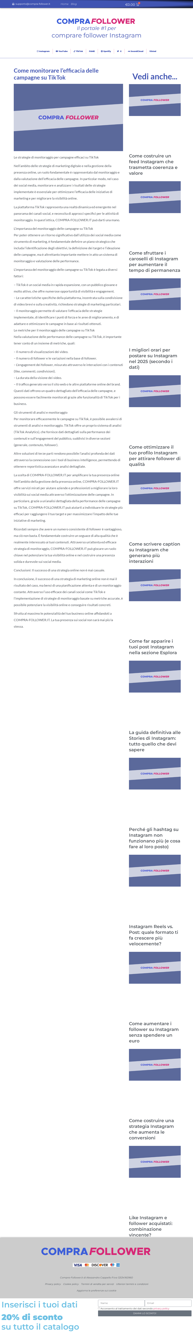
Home (64, 4)
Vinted (152, 51)
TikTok (78, 51)
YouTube (62, 51)
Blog (74, 4)
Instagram (43, 51)
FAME (92, 51)
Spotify (106, 51)
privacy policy (161, 1308)
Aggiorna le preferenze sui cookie (96, 1290)
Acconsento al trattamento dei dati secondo (135, 1308)
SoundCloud (135, 51)
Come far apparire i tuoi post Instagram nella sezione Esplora (153, 646)
